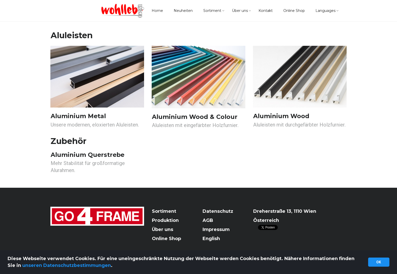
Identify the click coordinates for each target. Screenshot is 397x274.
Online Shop (294, 11)
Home (157, 11)
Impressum (216, 229)
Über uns (240, 11)
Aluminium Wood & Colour (195, 116)
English (211, 238)
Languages (325, 11)
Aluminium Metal (79, 116)
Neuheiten (183, 11)
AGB (208, 220)
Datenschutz (218, 211)
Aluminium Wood (281, 116)
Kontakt (266, 11)
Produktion (165, 220)
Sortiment (212, 11)
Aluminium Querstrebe (88, 154)
